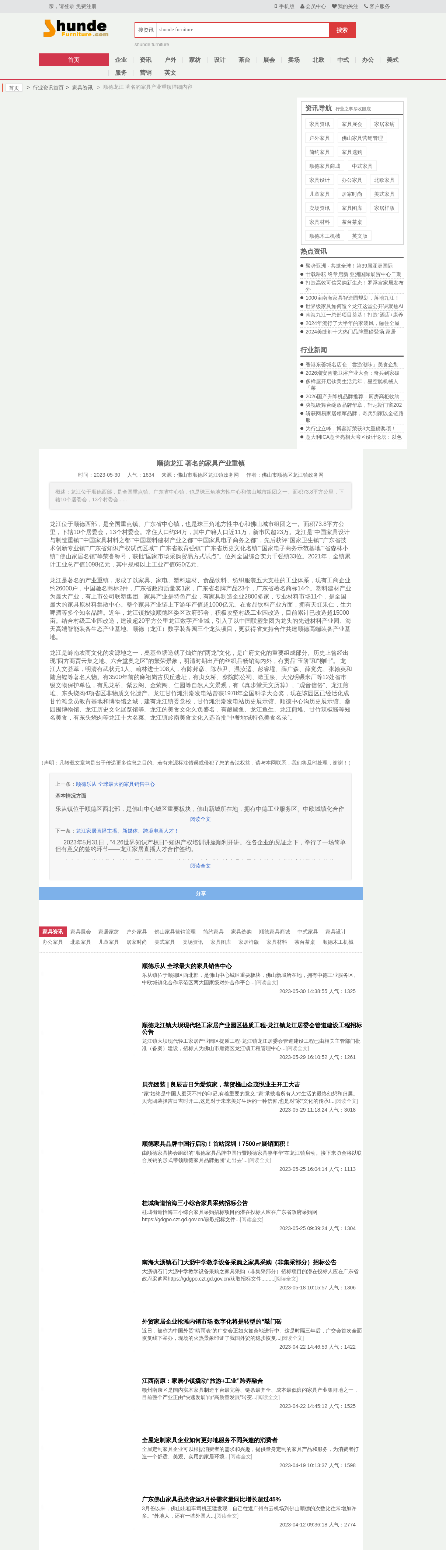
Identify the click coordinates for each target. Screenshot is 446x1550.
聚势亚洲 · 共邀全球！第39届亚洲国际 (349, 266)
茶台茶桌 (352, 222)
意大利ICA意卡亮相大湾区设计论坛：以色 (354, 437)
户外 (170, 60)
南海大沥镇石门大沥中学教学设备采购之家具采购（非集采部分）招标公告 (239, 1262)
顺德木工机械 (324, 236)
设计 (220, 60)
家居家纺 (384, 124)
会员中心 (313, 6)
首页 (74, 60)
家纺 (195, 60)
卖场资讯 (319, 208)
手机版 (283, 6)
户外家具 (319, 138)
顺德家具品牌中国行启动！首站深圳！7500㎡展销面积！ (216, 1144)
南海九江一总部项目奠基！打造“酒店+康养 (354, 315)
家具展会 (352, 124)
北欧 (318, 60)
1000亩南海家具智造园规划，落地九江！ (353, 298)
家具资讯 (79, 88)
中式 (343, 60)
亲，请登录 (61, 6)
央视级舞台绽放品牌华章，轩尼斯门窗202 (354, 405)
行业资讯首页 (45, 88)
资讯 (145, 60)
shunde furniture (152, 44)
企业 (121, 60)
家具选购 (352, 152)
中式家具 (362, 166)
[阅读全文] (266, 982)
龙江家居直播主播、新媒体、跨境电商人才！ (127, 831)
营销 (145, 73)
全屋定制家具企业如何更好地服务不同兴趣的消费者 (210, 1440)
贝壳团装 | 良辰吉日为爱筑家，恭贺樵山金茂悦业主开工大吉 (221, 1084)
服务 (121, 73)
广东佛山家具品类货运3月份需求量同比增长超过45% (211, 1499)
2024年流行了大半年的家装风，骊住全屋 (353, 323)
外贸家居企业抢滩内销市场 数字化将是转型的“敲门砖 (212, 1321)
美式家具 (384, 194)
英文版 (359, 236)
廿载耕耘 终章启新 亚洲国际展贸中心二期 (353, 274)
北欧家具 (384, 180)
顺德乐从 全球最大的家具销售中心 (115, 784)
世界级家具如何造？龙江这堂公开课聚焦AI (354, 306)
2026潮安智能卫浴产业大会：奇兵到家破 (353, 373)
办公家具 (352, 180)
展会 (269, 60)
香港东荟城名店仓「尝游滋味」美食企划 (352, 364)
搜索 (342, 30)
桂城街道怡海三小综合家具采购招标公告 (195, 1203)
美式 (392, 60)
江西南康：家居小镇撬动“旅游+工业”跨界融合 (202, 1381)
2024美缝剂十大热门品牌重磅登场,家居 (351, 332)
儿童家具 (319, 194)
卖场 (294, 60)
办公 (368, 60)
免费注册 (86, 6)
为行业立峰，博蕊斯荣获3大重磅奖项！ (351, 428)
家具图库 (352, 208)
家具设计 (319, 180)
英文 (170, 73)
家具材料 (319, 222)
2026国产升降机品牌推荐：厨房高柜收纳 (353, 396)
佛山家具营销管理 (362, 138)
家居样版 (384, 208)
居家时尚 (352, 194)
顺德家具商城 (324, 166)
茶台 (244, 60)
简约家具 (319, 152)
